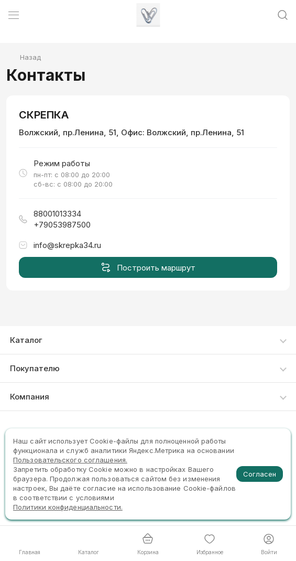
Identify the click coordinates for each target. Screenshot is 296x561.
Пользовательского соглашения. (70, 460)
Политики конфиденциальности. (68, 507)
